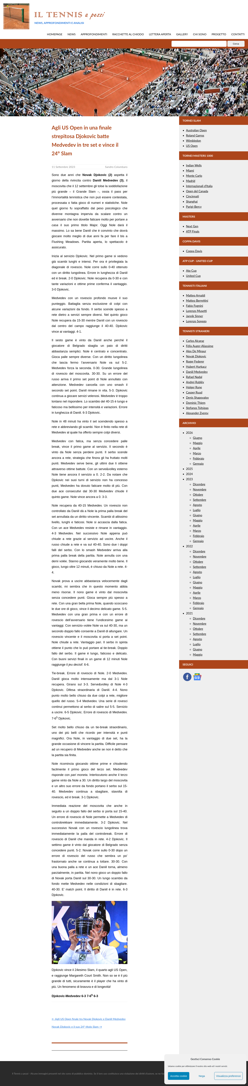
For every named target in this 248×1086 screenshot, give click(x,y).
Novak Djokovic (196, 356)
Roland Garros (195, 135)
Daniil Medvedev (197, 372)
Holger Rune (194, 387)
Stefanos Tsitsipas (197, 408)
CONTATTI (238, 34)
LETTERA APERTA (160, 34)
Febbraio (198, 458)
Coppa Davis (194, 251)
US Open (192, 146)
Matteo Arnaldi (195, 295)
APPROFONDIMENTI (94, 34)
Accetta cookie (178, 1075)
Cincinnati (192, 196)
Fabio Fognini (194, 306)
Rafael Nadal (194, 377)
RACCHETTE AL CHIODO (128, 34)
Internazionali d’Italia (199, 186)
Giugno (197, 438)
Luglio (196, 510)
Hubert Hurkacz (196, 366)
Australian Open (196, 130)
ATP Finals (192, 231)
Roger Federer (195, 361)
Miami (190, 170)
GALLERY (182, 34)
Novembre (199, 489)
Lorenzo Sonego (196, 321)
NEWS (72, 34)
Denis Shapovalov (197, 397)
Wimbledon (193, 140)
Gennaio (198, 463)
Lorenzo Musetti (196, 311)
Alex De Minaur (196, 351)
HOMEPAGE (54, 34)
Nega (202, 1075)
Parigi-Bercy (194, 206)
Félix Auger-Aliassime (199, 346)
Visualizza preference (228, 1075)
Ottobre (198, 494)
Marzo (197, 453)
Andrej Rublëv (195, 382)
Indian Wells (194, 165)
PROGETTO (219, 34)
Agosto (197, 505)
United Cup (193, 276)
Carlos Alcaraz (195, 341)
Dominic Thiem (195, 403)
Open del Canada (197, 191)
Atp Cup (191, 270)
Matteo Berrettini (197, 300)
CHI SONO (199, 34)
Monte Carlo (194, 176)
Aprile (196, 448)
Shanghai (192, 201)
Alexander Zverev (197, 413)
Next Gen (192, 226)
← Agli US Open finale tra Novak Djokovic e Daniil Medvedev (89, 1018)
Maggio (197, 443)
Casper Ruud (194, 392)
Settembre (199, 500)
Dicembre (199, 484)
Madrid (190, 181)
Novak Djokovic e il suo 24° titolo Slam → (77, 1026)
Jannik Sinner (194, 316)
